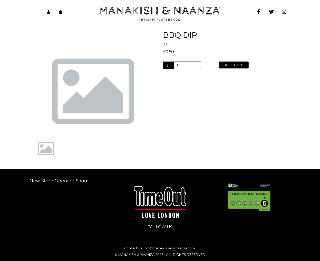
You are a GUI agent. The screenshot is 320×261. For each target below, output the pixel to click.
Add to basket (233, 65)
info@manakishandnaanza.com (160, 179)
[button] (41, 106)
